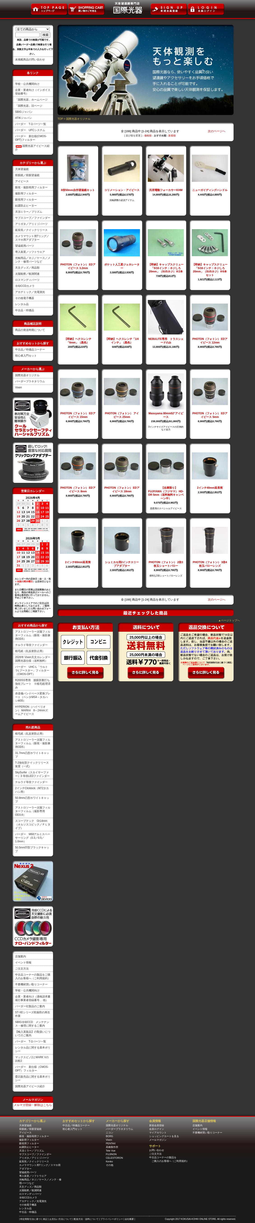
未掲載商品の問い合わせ (30, 59)
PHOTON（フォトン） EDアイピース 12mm (209, 340)
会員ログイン (156, 1129)
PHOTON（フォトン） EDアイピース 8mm (77, 489)
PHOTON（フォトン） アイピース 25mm (122, 415)
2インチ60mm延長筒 (77, 562)
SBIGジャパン (23, 111)
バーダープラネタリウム (30, 381)
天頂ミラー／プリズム (28, 211)
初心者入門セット (26, 355)
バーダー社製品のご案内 (30, 1006)
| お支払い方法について (60, 1219)
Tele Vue (110, 1150)
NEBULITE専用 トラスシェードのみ (165, 340)
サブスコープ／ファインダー (32, 217)
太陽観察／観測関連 (27, 273)
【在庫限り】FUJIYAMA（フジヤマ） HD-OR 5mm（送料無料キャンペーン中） (165, 493)
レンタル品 (22, 304)
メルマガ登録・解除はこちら (33, 1105)
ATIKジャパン (23, 118)
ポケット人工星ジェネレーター (121, 266)
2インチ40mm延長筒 (210, 487)
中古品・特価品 (24, 310)
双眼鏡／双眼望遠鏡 (27, 175)
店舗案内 (20, 956)
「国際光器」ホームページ (31, 99)
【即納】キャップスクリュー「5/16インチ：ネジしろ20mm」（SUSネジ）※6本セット (209, 270)
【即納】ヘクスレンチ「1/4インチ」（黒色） (122, 340)
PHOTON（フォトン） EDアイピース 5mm (209, 415)
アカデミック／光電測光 (30, 292)
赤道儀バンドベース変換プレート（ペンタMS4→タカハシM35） (32, 697)
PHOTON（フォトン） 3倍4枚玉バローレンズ (210, 564)
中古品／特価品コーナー (30, 349)
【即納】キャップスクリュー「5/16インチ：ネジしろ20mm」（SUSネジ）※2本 (165, 268)
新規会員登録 (156, 1125)
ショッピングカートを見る (164, 1136)
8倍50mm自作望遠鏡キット (78, 190)
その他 (109, 1165)
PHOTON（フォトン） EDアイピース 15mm (77, 415)
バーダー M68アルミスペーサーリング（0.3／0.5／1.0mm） (32, 838)
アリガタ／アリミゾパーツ (31, 224)
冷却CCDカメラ (25, 286)
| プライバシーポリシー (111, 1219)
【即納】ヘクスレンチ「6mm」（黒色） (77, 340)
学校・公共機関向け (27, 83)
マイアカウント (158, 1132)
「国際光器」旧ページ (28, 105)
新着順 (172, 135)
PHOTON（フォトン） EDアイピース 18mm (121, 489)
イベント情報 (23, 962)
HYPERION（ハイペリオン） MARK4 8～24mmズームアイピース (31, 710)
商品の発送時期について (30, 330)
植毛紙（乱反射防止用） (30, 651)
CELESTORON (114, 1157)
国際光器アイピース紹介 (30, 1086)
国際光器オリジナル (27, 375)
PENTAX (111, 1143)
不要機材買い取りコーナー (31, 984)
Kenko (109, 1161)
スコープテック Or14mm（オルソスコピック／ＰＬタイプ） (32, 824)
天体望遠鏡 (22, 169)
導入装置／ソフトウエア (30, 251)
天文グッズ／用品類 (27, 267)
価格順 (148, 135)
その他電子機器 (24, 298)
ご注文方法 (22, 968)
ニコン (109, 1132)
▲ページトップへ (229, 620)
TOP (60, 118)
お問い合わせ (156, 1150)
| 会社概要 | (129, 1219)
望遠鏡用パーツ (24, 245)
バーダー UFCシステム (30, 130)
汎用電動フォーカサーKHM (165, 190)
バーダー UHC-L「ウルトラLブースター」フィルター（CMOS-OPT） (32, 670)
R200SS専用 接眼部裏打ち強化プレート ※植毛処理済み (32, 684)
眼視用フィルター (26, 199)
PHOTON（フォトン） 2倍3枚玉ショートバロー (166, 564)
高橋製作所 (112, 1147)
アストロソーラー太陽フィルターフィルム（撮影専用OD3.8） (32, 811)
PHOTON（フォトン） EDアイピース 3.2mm (77, 266)
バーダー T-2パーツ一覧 (30, 124)
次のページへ (216, 131)
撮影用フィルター (26, 193)
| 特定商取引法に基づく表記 (33, 1219)
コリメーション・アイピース (121, 190)
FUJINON (111, 1154)
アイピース (22, 181)
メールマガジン (158, 1139)
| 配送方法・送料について (85, 1219)
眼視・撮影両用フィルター (31, 187)
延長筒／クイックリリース (31, 230)
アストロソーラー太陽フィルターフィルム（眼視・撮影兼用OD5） (32, 635)
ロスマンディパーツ (27, 279)
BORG (109, 1136)
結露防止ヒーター (26, 205)
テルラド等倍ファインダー (31, 645)
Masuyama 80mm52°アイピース (165, 415)
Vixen (18, 387)
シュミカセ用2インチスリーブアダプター (122, 564)
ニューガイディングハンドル (209, 190)
